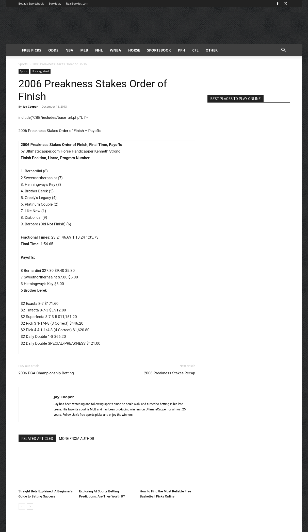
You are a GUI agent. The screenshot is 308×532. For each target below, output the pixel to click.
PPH (181, 50)
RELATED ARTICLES (37, 439)
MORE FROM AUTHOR (76, 439)
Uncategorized (40, 71)
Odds (53, 50)
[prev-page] (22, 506)
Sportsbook (159, 50)
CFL (195, 50)
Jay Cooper (30, 106)
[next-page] (30, 506)
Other (212, 50)
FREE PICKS (31, 50)
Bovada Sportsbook (31, 3)
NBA (69, 50)
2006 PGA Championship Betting (46, 373)
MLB (84, 50)
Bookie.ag (54, 3)
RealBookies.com (77, 3)
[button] (284, 50)
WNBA (115, 50)
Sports (23, 64)
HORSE (134, 50)
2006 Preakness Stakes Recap (169, 373)
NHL (99, 50)
